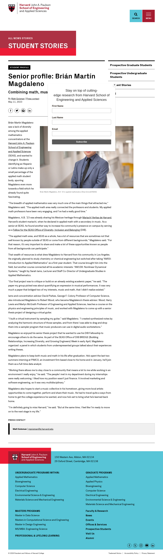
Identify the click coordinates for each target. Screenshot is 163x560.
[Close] (115, 85)
